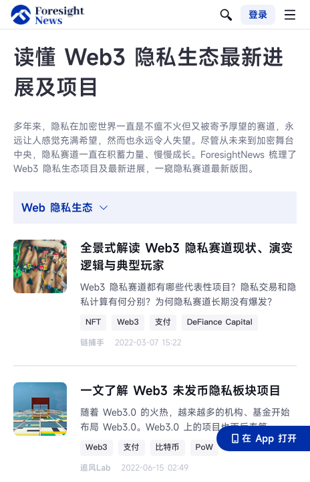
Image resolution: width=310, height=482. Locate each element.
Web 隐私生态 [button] (65, 207)
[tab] (155, 207)
